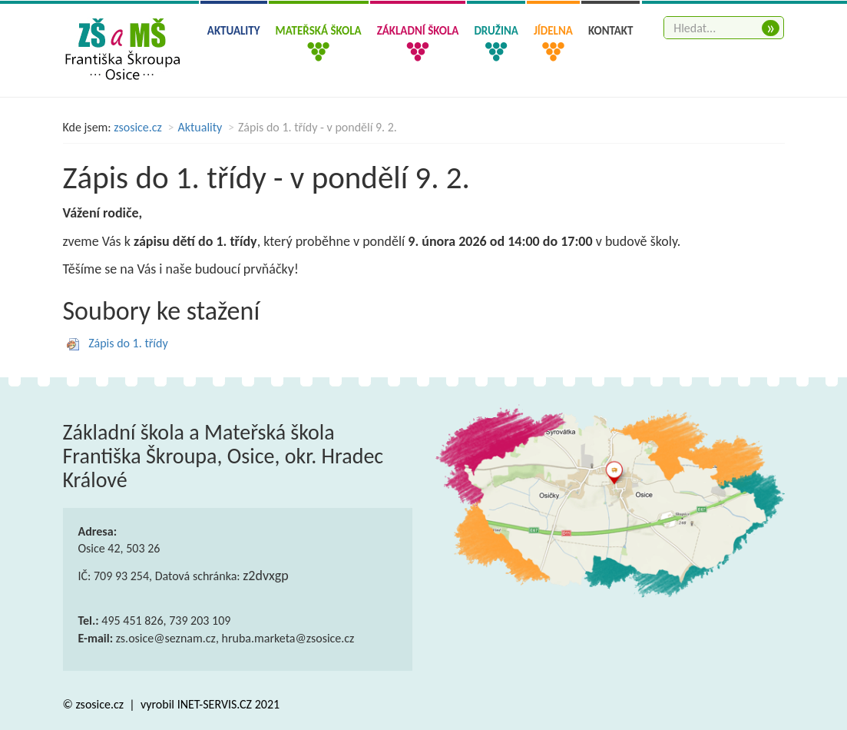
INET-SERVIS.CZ (214, 704)
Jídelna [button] (553, 31)
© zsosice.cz (95, 704)
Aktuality (233, 31)
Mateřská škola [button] (319, 31)
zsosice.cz (138, 127)
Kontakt (611, 31)
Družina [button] (496, 31)
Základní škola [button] (418, 31)
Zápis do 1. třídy (128, 343)
